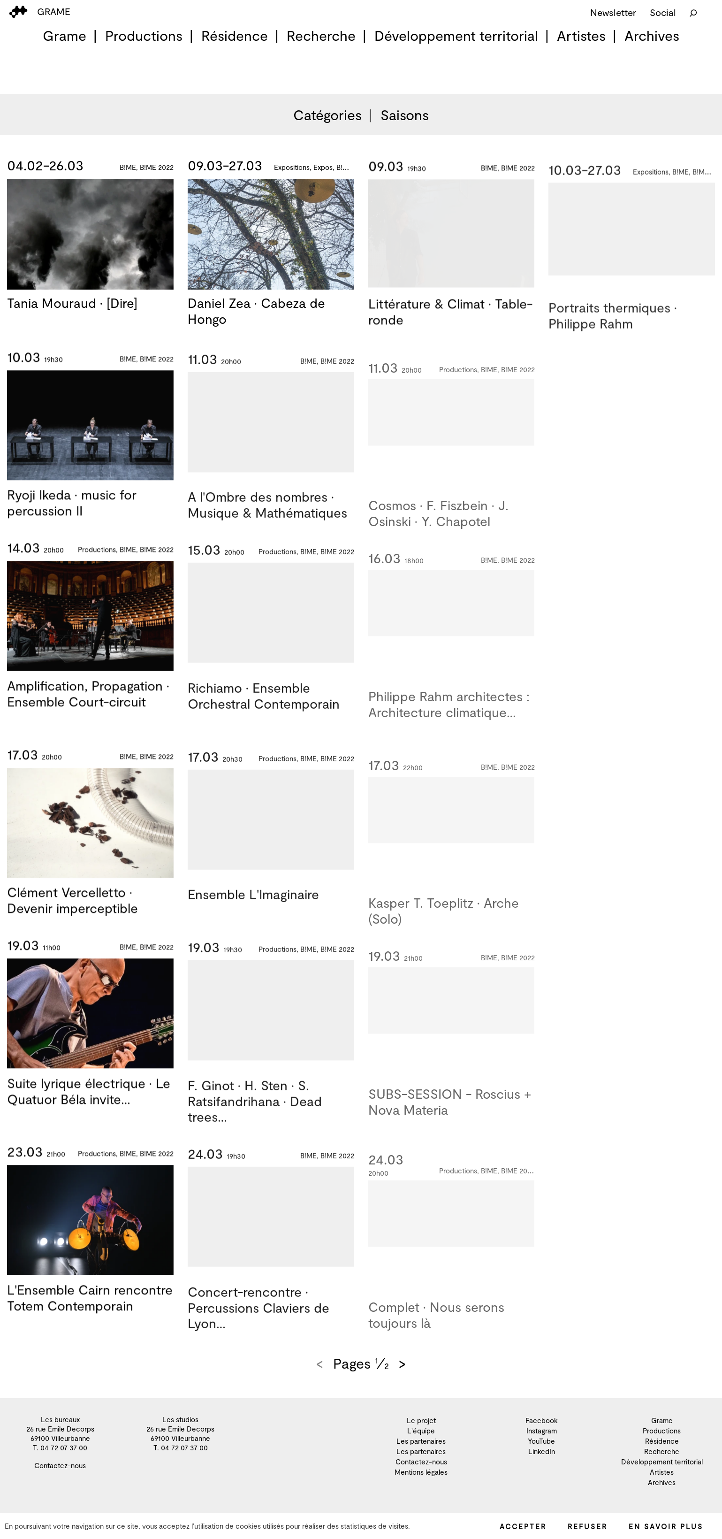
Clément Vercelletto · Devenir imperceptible (72, 912)
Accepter (523, 1526)
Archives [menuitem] (651, 35)
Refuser (588, 1526)
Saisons (404, 114)
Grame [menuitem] (64, 35)
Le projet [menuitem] (421, 1420)
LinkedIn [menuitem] (541, 1451)
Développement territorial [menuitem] (456, 35)
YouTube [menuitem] (541, 1441)
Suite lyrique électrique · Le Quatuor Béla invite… (88, 1103)
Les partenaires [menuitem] (421, 1441)
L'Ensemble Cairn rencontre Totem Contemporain (90, 1310)
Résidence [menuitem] (234, 35)
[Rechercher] (693, 12)
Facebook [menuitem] (541, 1420)
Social (663, 12)
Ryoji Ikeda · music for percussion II (72, 515)
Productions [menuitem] (143, 35)
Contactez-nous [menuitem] (60, 1465)
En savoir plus (666, 1526)
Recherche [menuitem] (321, 35)
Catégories (327, 114)
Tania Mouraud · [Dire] (72, 304)
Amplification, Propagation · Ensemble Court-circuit (88, 706)
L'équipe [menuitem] (421, 1430)
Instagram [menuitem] (541, 1430)
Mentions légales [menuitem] (421, 1472)
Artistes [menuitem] (581, 35)
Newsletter (613, 12)
